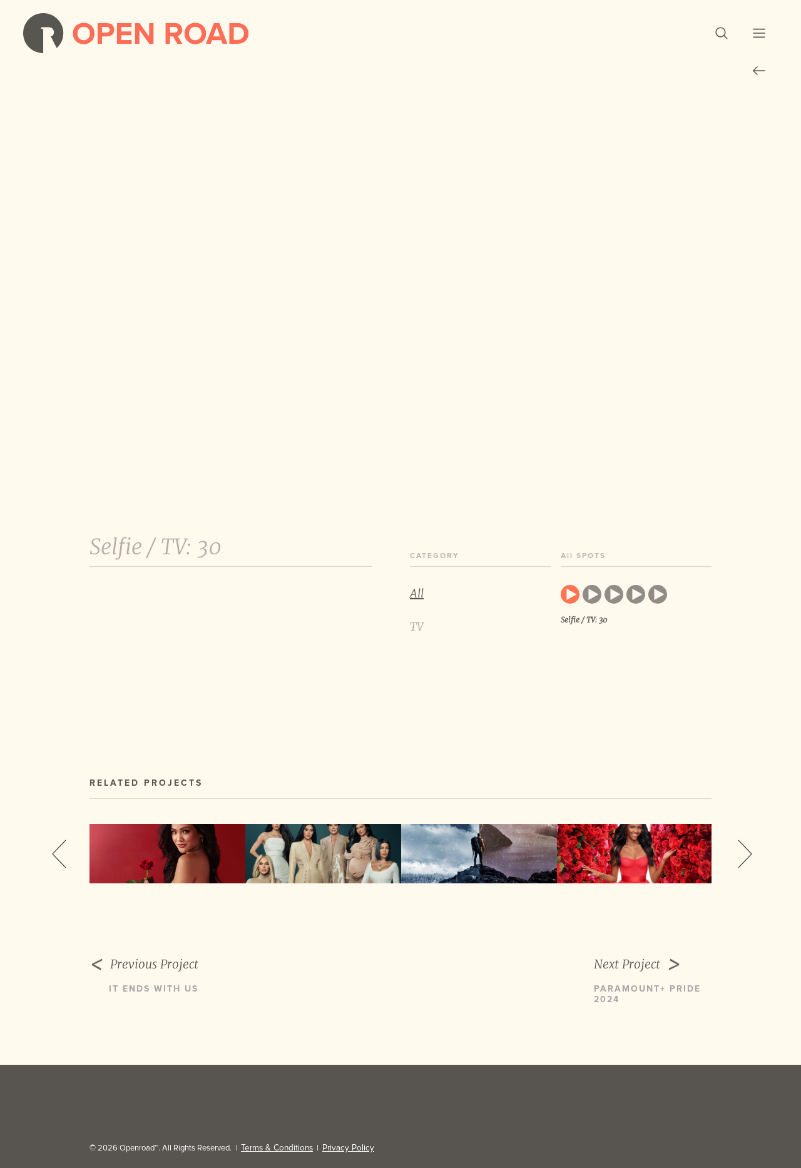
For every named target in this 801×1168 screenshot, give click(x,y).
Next (745, 864)
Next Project (653, 975)
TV (417, 638)
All (417, 604)
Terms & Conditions (275, 1148)
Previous (59, 864)
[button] (701, 39)
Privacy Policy (341, 1148)
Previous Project (164, 975)
